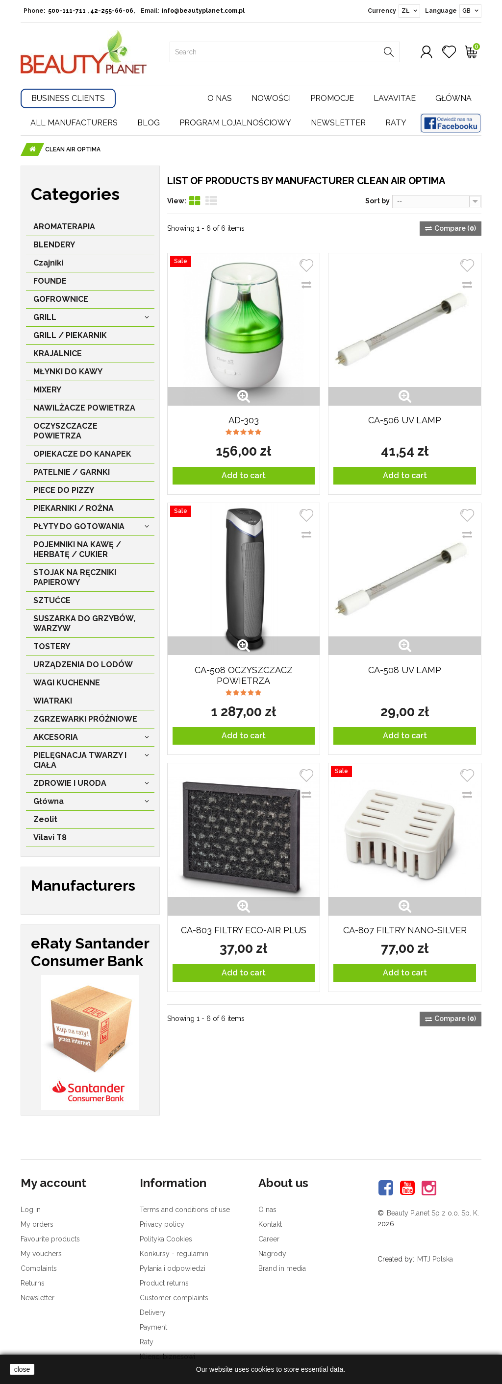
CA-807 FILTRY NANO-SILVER (405, 930)
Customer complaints (174, 1298)
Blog (148, 122)
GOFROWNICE (60, 299)
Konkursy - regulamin (174, 1254)
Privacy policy (162, 1224)
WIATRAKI (52, 700)
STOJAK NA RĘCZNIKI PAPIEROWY (74, 577)
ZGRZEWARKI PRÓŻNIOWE (85, 719)
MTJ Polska (435, 1259)
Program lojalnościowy (235, 122)
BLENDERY (54, 244)
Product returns (164, 1283)
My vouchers (41, 1254)
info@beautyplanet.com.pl (203, 10)
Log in (31, 1210)
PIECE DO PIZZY (63, 490)
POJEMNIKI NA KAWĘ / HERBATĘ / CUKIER (77, 549)
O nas (219, 98)
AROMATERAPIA (64, 226)
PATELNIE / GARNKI (71, 472)
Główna (453, 98)
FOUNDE (50, 281)
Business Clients (68, 98)
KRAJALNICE (57, 353)
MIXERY (47, 389)
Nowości (271, 98)
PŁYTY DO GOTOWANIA (79, 526)
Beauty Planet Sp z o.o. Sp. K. (433, 1213)
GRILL (44, 317)
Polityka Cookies (166, 1239)
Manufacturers (83, 885)
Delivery (153, 1312)
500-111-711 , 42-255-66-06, (91, 10)
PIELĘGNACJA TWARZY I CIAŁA (79, 760)
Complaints (39, 1268)
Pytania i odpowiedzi (172, 1268)
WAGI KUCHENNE (66, 682)
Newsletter (338, 122)
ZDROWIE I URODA (69, 783)
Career (268, 1239)
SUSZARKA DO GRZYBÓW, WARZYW (84, 623)
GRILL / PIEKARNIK (70, 335)
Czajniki (48, 262)
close (22, 1369)
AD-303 (243, 420)
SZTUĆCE (52, 600)
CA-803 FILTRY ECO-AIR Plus (243, 930)
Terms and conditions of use (185, 1210)
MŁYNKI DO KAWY (67, 371)
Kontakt (270, 1224)
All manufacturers (74, 122)
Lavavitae (395, 98)
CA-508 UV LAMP (404, 670)
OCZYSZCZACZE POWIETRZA (65, 430)
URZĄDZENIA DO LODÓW (83, 664)
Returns (33, 1283)
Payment (153, 1327)
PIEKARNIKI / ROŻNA (73, 508)
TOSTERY (51, 646)
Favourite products (50, 1239)
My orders (37, 1224)
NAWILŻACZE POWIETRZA (84, 408)
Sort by (377, 201)
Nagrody (272, 1254)
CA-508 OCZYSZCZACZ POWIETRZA (244, 675)
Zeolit (45, 819)
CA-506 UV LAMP (404, 420)
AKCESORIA (55, 737)
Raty (395, 122)
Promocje (332, 98)
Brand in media (282, 1268)
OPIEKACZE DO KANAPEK (82, 454)
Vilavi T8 (50, 837)
